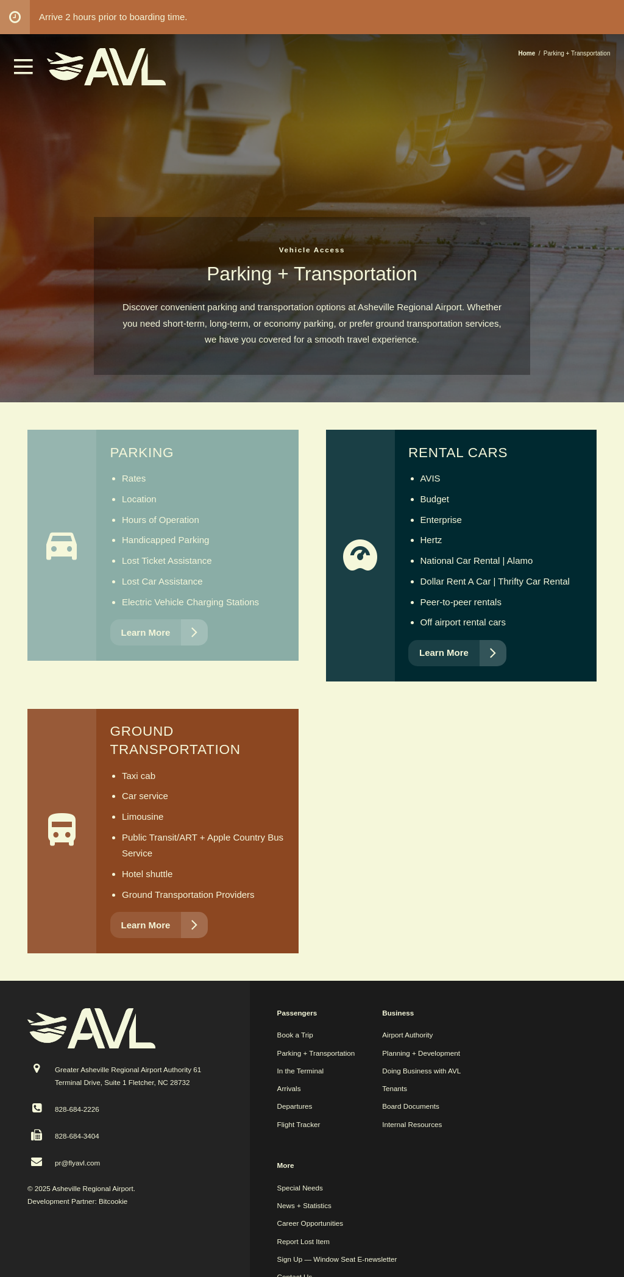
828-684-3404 (77, 1136)
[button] (24, 71)
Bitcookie (113, 1201)
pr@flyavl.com (77, 1163)
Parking (142, 452)
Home (526, 53)
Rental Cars (458, 452)
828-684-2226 (77, 1109)
